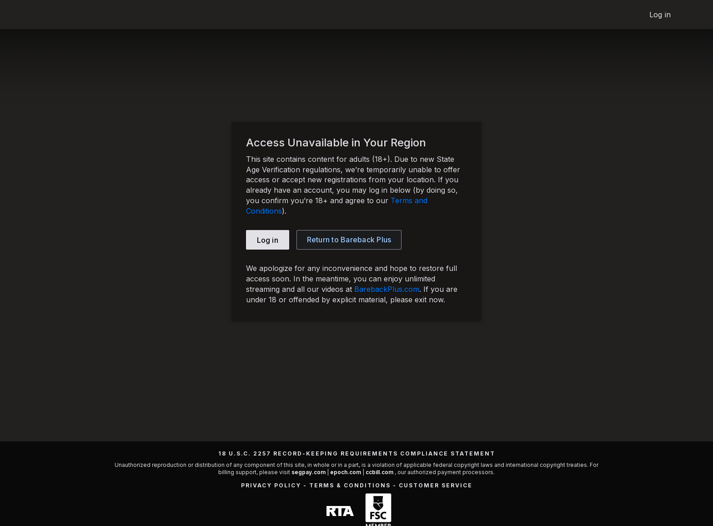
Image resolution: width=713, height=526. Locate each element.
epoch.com (345, 472)
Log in (660, 14)
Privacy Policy (271, 485)
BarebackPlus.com (386, 289)
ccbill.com (379, 472)
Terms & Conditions (350, 485)
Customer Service (435, 485)
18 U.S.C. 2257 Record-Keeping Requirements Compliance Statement (356, 453)
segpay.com (309, 472)
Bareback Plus (349, 239)
